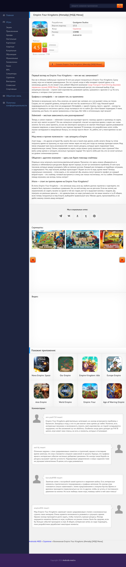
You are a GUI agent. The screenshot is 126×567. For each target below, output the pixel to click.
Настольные (11, 39)
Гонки (8, 66)
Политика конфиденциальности (15, 104)
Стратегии (10, 77)
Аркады (9, 35)
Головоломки (11, 62)
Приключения (12, 31)
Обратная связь (12, 95)
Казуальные (11, 50)
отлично (49, 45)
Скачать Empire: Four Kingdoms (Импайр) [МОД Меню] (79, 64)
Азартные (10, 46)
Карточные (10, 43)
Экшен (9, 27)
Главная (8, 15)
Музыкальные (12, 58)
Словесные (10, 85)
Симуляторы (11, 73)
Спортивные (11, 89)
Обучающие (11, 54)
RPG (8, 70)
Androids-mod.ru (69, 560)
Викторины (10, 81)
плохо (48, 50)
